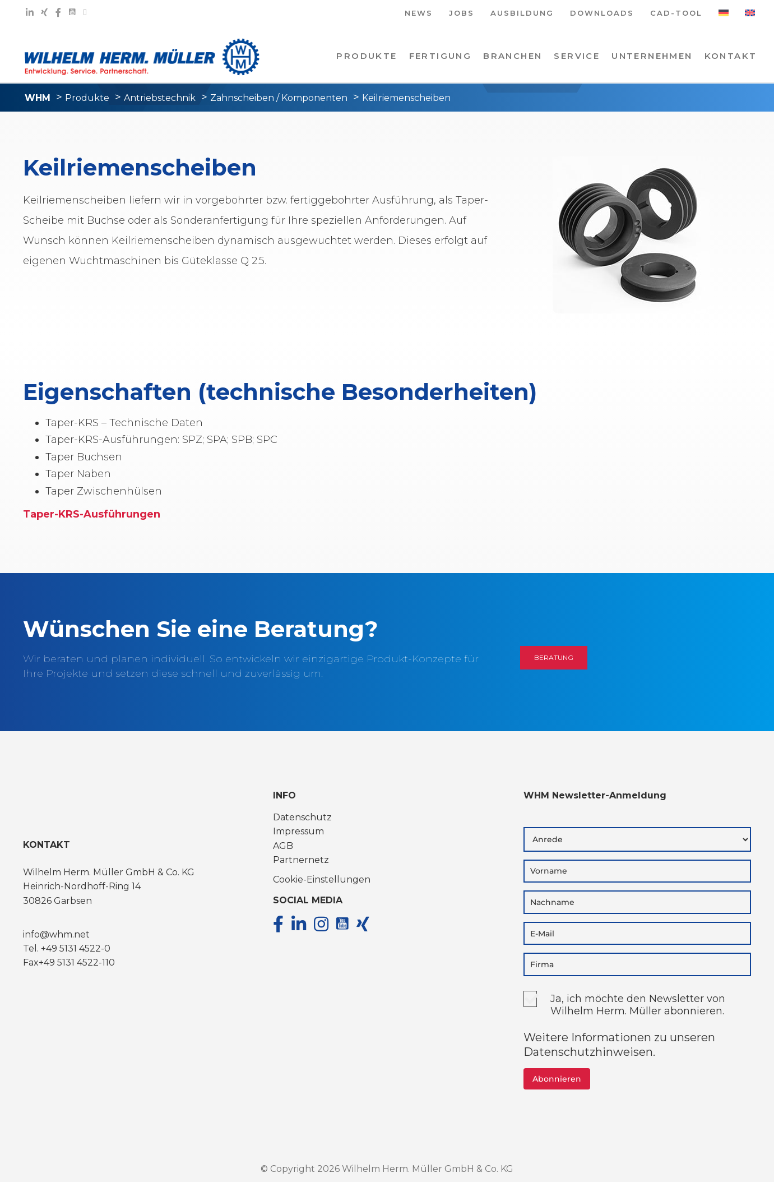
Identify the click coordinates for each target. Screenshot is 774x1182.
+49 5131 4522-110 (77, 962)
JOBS (461, 13)
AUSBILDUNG (522, 13)
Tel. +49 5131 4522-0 (66, 948)
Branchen (512, 55)
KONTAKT (731, 55)
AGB (283, 846)
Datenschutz (302, 817)
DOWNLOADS (602, 13)
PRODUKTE (366, 55)
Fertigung (440, 55)
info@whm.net (56, 934)
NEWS (419, 13)
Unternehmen (651, 55)
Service (577, 55)
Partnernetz (301, 860)
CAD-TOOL (676, 13)
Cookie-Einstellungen (321, 879)
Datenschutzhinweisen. (589, 1052)
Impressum (298, 831)
